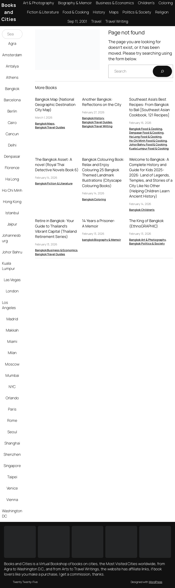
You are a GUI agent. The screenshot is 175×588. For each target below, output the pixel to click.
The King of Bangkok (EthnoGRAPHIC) (146, 223)
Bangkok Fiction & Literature (53, 183)
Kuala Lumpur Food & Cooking (149, 148)
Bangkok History (93, 118)
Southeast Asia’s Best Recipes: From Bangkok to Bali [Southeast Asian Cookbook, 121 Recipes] (149, 107)
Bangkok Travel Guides (50, 127)
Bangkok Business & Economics (56, 250)
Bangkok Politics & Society (147, 243)
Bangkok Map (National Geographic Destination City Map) (55, 104)
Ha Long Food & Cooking (145, 136)
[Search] (162, 71)
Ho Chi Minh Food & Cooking (148, 140)
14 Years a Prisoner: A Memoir (98, 223)
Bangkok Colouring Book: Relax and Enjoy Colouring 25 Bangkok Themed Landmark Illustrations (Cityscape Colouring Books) (103, 172)
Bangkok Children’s (142, 210)
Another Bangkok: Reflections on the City (101, 102)
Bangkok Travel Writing (97, 126)
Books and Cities (8, 12)
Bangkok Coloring (94, 199)
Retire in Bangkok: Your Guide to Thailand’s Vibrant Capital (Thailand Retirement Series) (56, 228)
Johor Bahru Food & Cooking (148, 144)
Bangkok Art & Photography (147, 240)
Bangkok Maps (44, 123)
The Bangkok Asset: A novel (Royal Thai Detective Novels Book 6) (56, 164)
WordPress (155, 582)
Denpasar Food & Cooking (146, 132)
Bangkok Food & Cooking (145, 129)
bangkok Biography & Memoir (101, 240)
